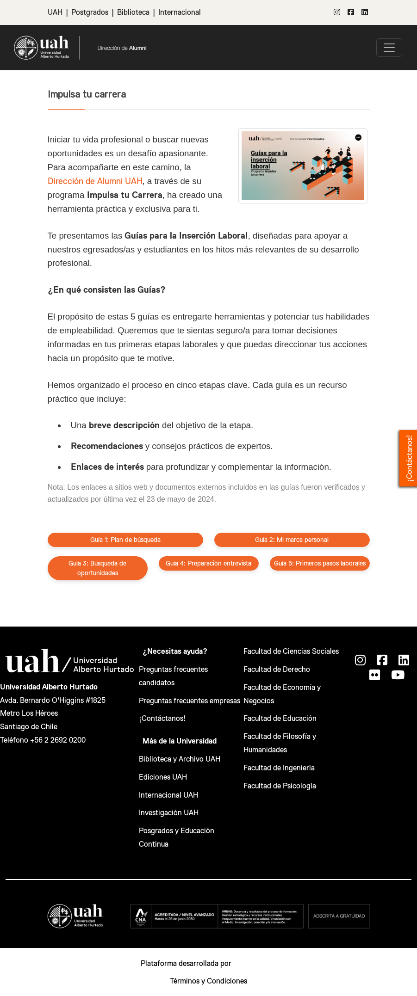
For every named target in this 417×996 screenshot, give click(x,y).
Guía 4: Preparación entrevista (208, 563)
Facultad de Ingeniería (279, 768)
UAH (55, 12)
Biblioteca (133, 12)
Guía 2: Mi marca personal (292, 539)
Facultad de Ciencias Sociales (291, 651)
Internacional (179, 12)
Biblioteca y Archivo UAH (179, 759)
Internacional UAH (168, 795)
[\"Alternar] (389, 47)
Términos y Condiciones (208, 981)
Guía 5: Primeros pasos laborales (320, 563)
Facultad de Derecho (276, 669)
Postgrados (89, 12)
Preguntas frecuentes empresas (189, 701)
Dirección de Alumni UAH (95, 181)
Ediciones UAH (163, 777)
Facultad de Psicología (279, 786)
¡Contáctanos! (162, 718)
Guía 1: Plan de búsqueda (125, 539)
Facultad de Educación (280, 718)
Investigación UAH (169, 813)
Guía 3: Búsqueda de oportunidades (97, 568)
